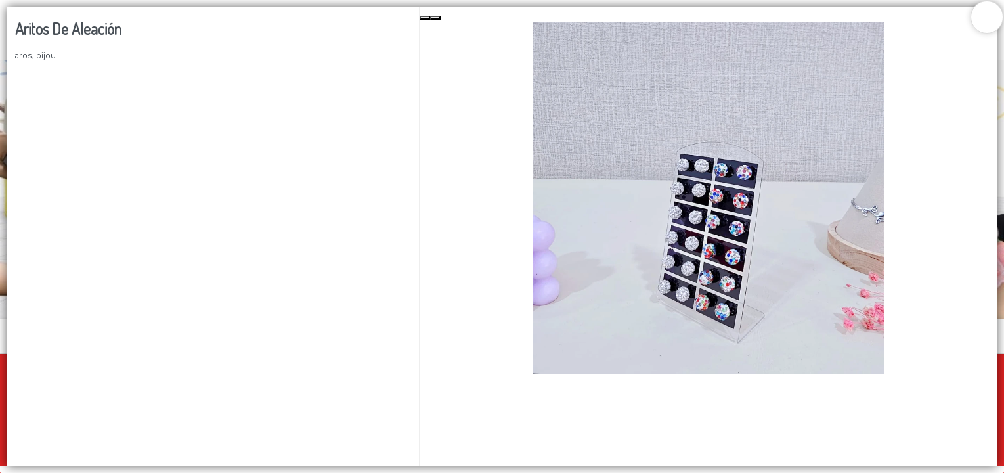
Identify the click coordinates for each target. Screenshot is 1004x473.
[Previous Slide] (425, 18)
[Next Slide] (435, 18)
